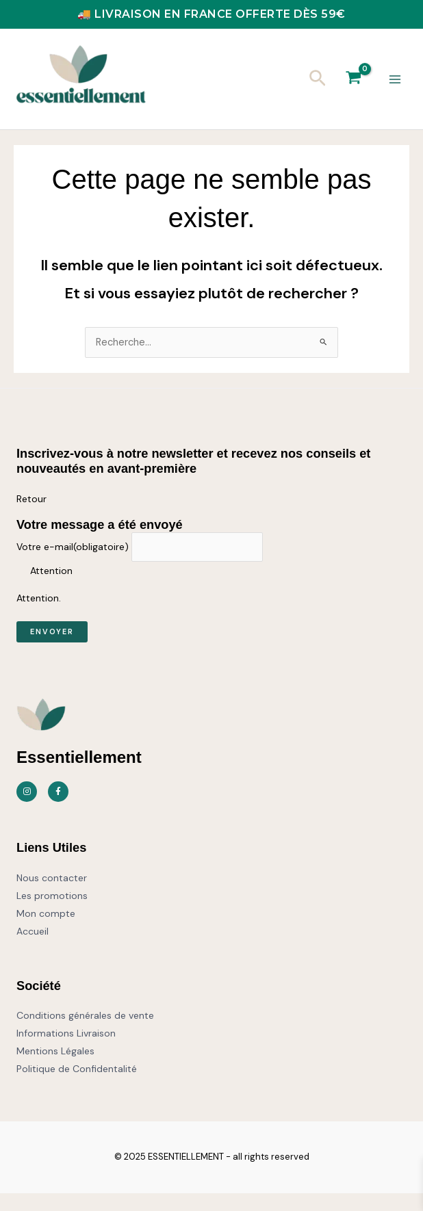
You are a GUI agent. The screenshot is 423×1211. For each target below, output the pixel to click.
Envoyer (52, 649)
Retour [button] (31, 516)
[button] (317, 88)
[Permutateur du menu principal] (395, 88)
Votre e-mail (72, 564)
